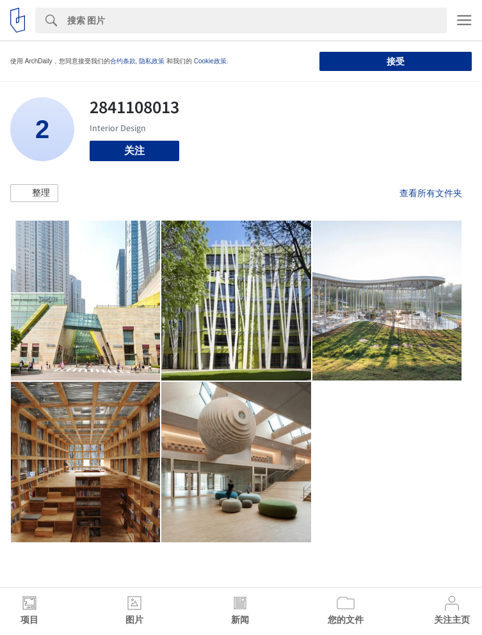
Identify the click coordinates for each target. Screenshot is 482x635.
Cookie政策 (210, 61)
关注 (134, 150)
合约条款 (123, 61)
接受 (396, 61)
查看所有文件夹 (430, 193)
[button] (34, 193)
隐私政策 (152, 61)
